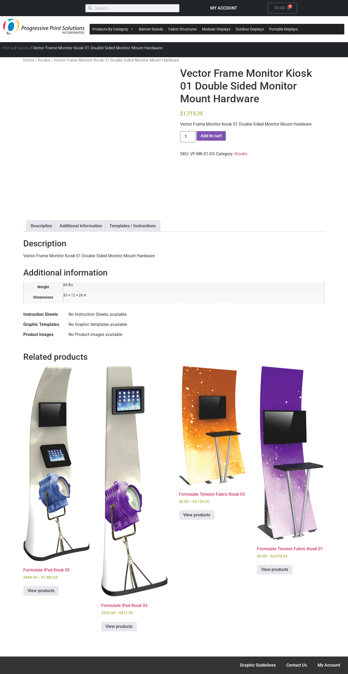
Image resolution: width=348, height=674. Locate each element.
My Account (329, 665)
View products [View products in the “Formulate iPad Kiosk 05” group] (41, 590)
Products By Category (113, 29)
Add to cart (211, 135)
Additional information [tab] (80, 225)
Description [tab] (41, 225)
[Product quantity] (187, 136)
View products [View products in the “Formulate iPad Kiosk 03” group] (119, 626)
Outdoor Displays (250, 29)
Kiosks (23, 47)
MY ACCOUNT (223, 8)
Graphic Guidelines (258, 665)
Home (8, 47)
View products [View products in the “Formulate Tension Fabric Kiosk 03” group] (196, 514)
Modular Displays (216, 29)
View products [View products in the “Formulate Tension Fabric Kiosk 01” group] (274, 569)
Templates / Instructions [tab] (132, 225)
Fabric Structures (182, 29)
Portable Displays (283, 29)
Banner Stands (151, 29)
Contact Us (296, 665)
